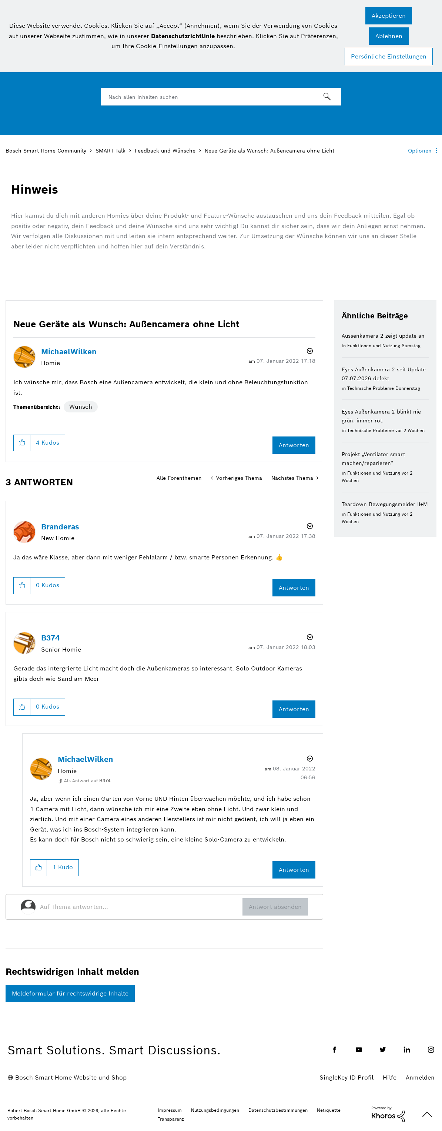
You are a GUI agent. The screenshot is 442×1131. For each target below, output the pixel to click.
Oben (427, 1114)
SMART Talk (110, 150)
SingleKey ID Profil (346, 1077)
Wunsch (80, 407)
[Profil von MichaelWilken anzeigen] (69, 352)
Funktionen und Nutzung (373, 345)
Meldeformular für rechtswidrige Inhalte (70, 993)
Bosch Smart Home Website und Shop (71, 1077)
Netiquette (329, 1110)
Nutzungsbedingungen (215, 1110)
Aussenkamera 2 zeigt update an (383, 335)
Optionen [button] (420, 150)
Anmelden (420, 1077)
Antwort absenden (275, 907)
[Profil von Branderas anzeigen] (60, 527)
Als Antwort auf (87, 780)
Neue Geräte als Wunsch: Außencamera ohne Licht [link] (269, 150)
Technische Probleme (370, 388)
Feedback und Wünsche (165, 150)
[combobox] (221, 97)
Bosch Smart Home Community (46, 150)
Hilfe (389, 1077)
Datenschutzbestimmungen (278, 1110)
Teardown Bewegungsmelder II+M (385, 504)
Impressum (170, 1110)
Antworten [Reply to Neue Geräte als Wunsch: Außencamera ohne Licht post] (294, 445)
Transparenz (171, 1119)
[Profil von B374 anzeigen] (50, 638)
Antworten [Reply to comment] (294, 588)
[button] (388, 15)
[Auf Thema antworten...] (141, 907)
